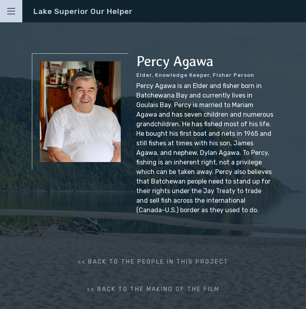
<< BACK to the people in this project (153, 261)
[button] (11, 11)
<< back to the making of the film (153, 289)
